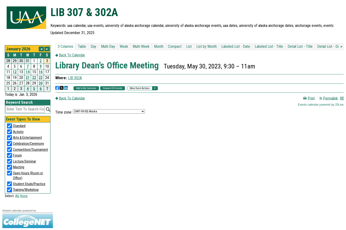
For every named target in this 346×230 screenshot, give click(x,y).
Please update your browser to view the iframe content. (27, 68)
